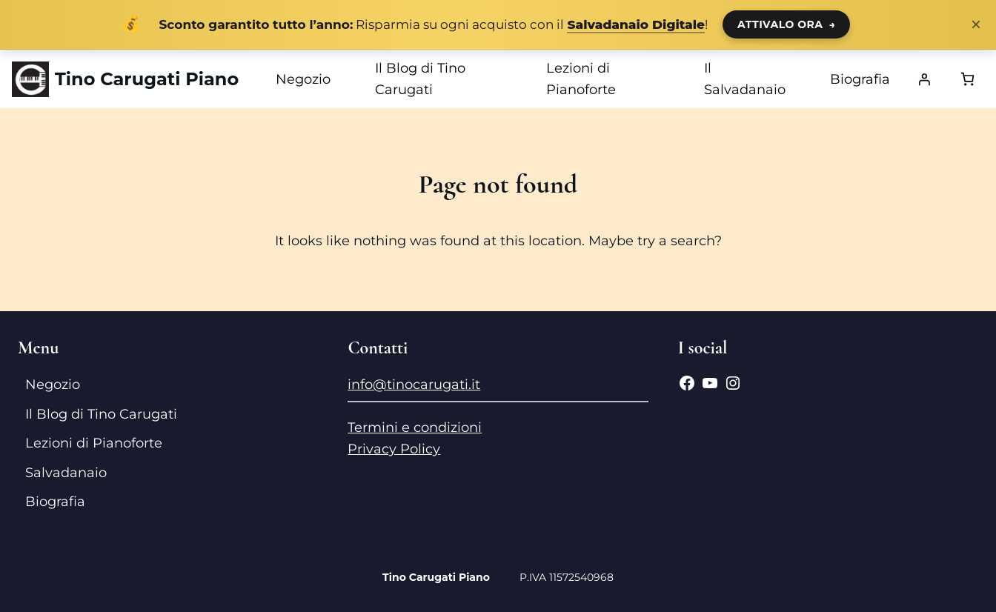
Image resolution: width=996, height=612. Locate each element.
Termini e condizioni (415, 427)
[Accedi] (924, 79)
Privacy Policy (394, 449)
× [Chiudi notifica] (976, 24)
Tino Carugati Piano (147, 79)
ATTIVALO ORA (786, 24)
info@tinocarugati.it (414, 384)
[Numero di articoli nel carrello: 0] (967, 79)
